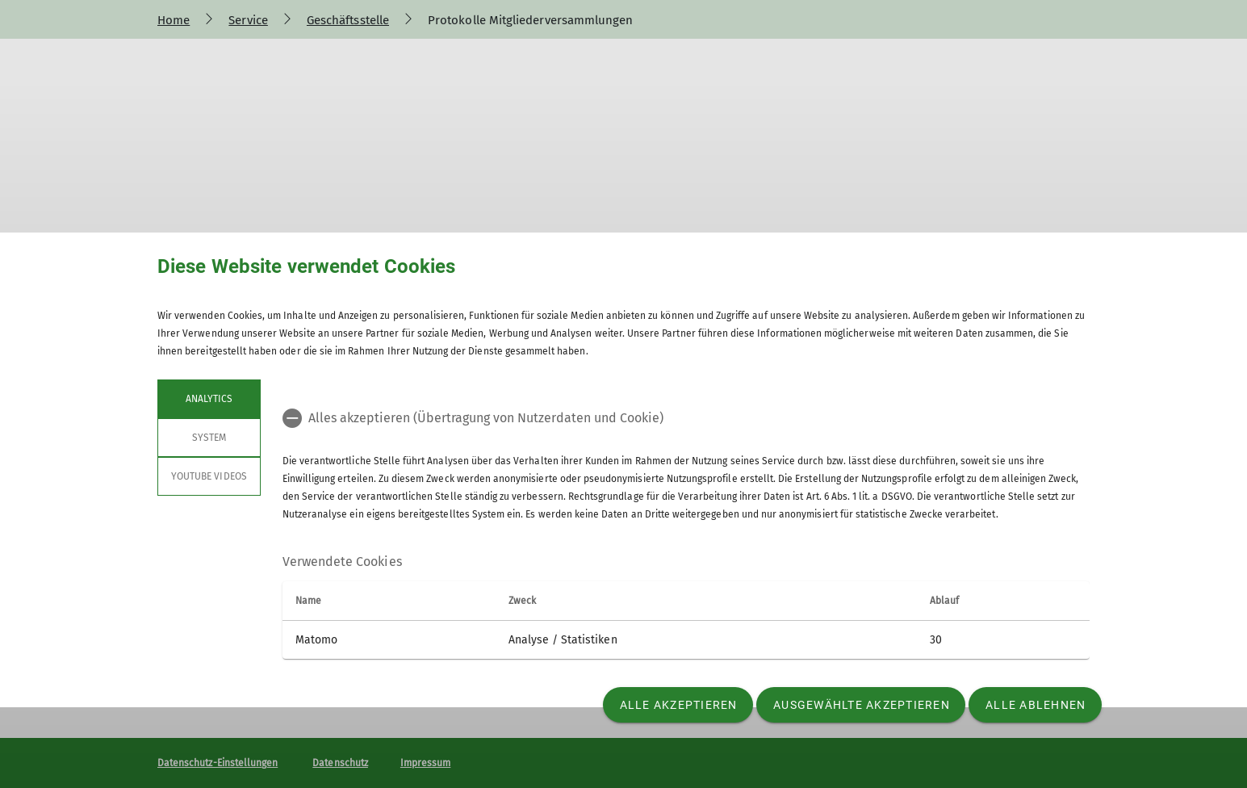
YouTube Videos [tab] (209, 476)
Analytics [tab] (209, 398)
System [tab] (209, 437)
